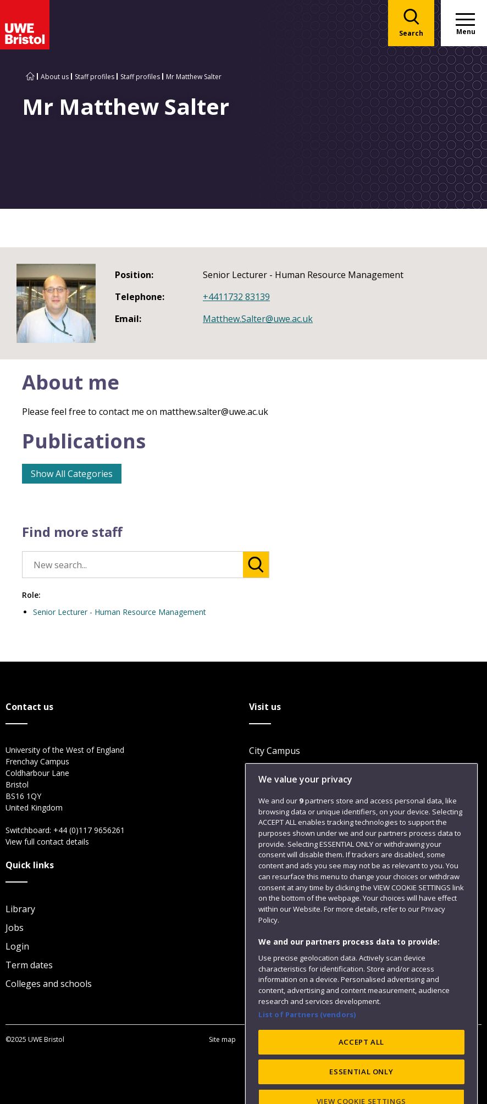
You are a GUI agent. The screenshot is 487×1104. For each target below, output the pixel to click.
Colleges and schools (48, 984)
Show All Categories (72, 474)
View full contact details (47, 841)
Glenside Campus (284, 788)
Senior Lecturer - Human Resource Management (119, 612)
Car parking (273, 807)
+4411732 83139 (236, 297)
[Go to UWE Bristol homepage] (30, 76)
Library (20, 909)
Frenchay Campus (285, 769)
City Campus (274, 751)
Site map (222, 1039)
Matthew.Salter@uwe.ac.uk (258, 319)
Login (17, 946)
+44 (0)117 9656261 (89, 830)
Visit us (264, 825)
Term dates (29, 965)
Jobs (14, 928)
